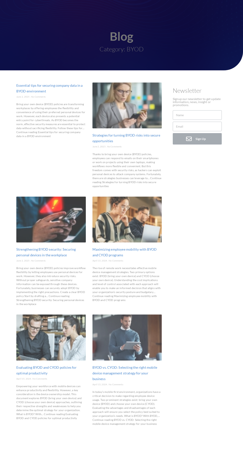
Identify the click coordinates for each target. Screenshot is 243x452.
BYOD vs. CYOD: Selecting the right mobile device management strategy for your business (124, 373)
